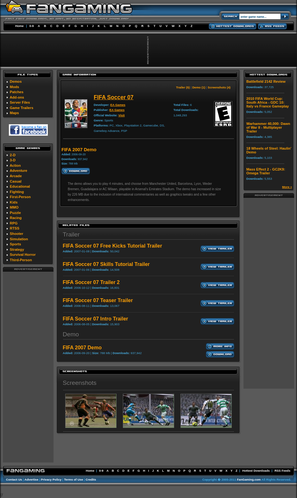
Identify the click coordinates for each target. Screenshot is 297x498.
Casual (16, 181)
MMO (14, 207)
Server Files (20, 102)
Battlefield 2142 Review (266, 81)
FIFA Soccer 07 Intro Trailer (95, 318)
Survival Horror (22, 254)
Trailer (71, 234)
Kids (13, 202)
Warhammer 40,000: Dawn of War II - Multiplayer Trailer (268, 127)
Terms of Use (73, 479)
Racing (16, 218)
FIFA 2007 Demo (82, 347)
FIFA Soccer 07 (114, 97)
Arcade (16, 176)
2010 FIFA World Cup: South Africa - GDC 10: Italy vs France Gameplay (267, 102)
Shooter (16, 234)
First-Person (20, 197)
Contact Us (14, 479)
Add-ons (17, 97)
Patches (16, 92)
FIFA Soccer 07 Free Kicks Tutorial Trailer (112, 246)
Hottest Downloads (256, 470)
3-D (13, 160)
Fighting (17, 192)
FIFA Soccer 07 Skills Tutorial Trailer (106, 264)
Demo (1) (198, 87)
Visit (121, 115)
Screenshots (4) (219, 87)
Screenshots (80, 382)
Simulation (19, 239)
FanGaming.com (249, 479)
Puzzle (15, 213)
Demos (16, 81)
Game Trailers (21, 108)
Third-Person (21, 260)
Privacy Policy (51, 479)
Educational (20, 186)
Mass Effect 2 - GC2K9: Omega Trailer (265, 171)
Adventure (18, 170)
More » (287, 187)
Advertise (31, 479)
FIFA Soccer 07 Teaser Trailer (98, 300)
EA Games (117, 105)
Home (19, 26)
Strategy (17, 249)
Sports (15, 244)
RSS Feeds (282, 470)
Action (15, 165)
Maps (14, 113)
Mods (14, 87)
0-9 (31, 26)
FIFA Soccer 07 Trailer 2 (91, 282)
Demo (71, 334)
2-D (13, 155)
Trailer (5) (183, 87)
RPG (13, 223)
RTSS (14, 228)
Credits (90, 479)
